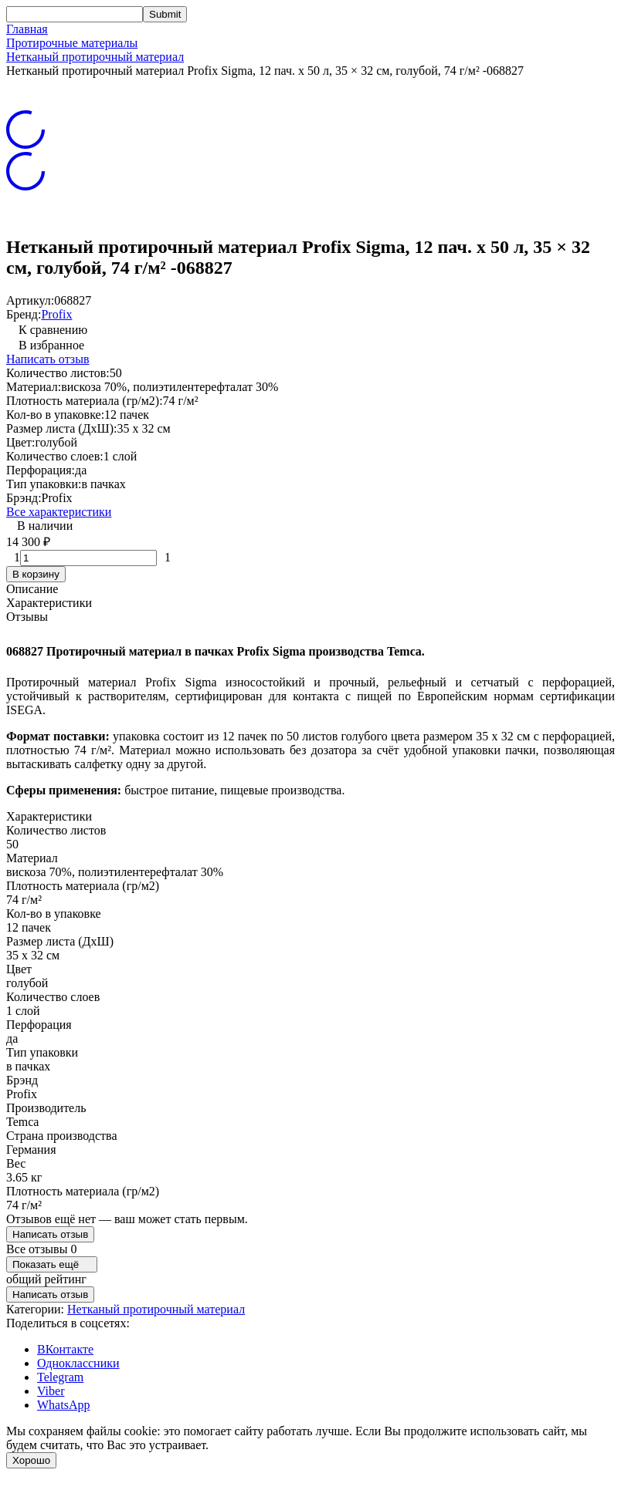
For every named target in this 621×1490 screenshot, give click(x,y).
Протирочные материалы (71, 42)
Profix (56, 314)
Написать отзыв (47, 359)
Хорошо (31, 1460)
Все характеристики (58, 511)
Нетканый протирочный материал (95, 56)
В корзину (35, 574)
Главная (27, 28)
